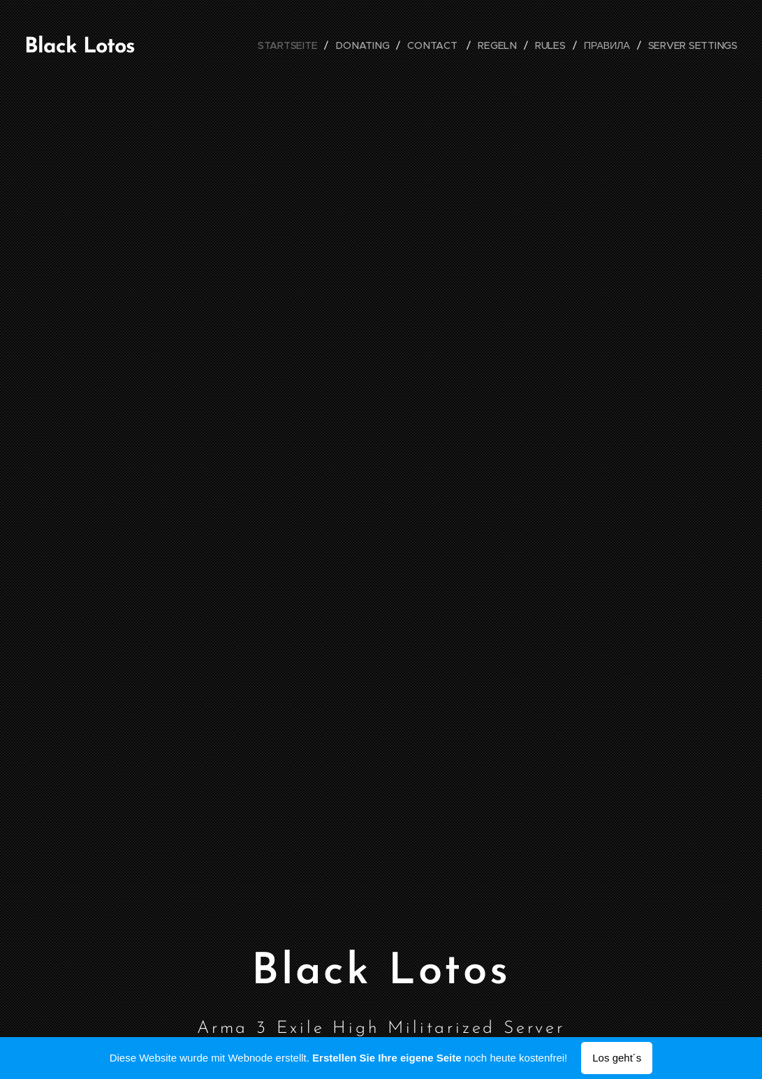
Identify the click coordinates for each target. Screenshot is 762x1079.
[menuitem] (294, 45)
